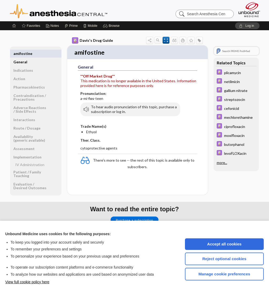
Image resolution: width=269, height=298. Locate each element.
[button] (112, 25)
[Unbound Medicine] (249, 9)
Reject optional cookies (224, 258)
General (20, 53)
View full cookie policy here (27, 282)
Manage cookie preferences (224, 274)
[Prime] (71, 25)
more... (222, 162)
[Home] (14, 25)
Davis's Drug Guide (92, 40)
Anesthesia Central (75, 10)
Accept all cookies (224, 244)
